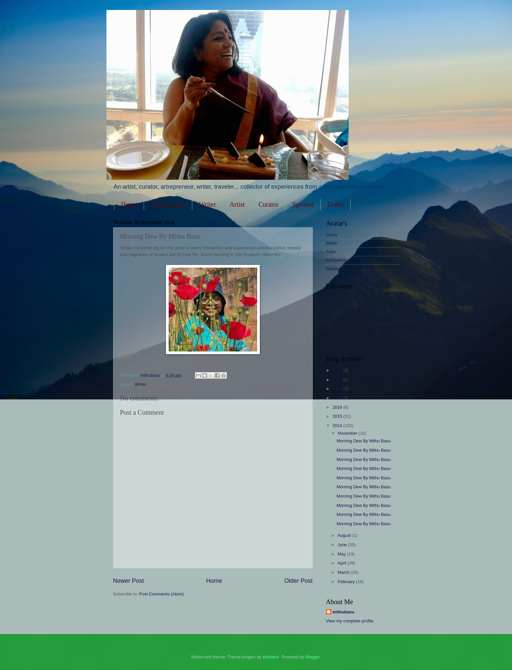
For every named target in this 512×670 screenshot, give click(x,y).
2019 (337, 379)
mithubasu (343, 611)
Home (129, 204)
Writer (207, 204)
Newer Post (128, 580)
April (342, 562)
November (348, 433)
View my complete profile (350, 620)
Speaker (303, 204)
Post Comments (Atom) (161, 593)
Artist (237, 204)
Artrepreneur (168, 204)
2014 (337, 425)
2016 (337, 407)
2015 (337, 416)
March (344, 572)
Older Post (298, 580)
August (345, 535)
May (342, 554)
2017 (337, 397)
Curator (268, 204)
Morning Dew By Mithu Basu (364, 440)
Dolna (335, 204)
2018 (337, 388)
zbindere (270, 656)
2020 (337, 370)
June (343, 544)
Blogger (312, 656)
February (347, 581)
